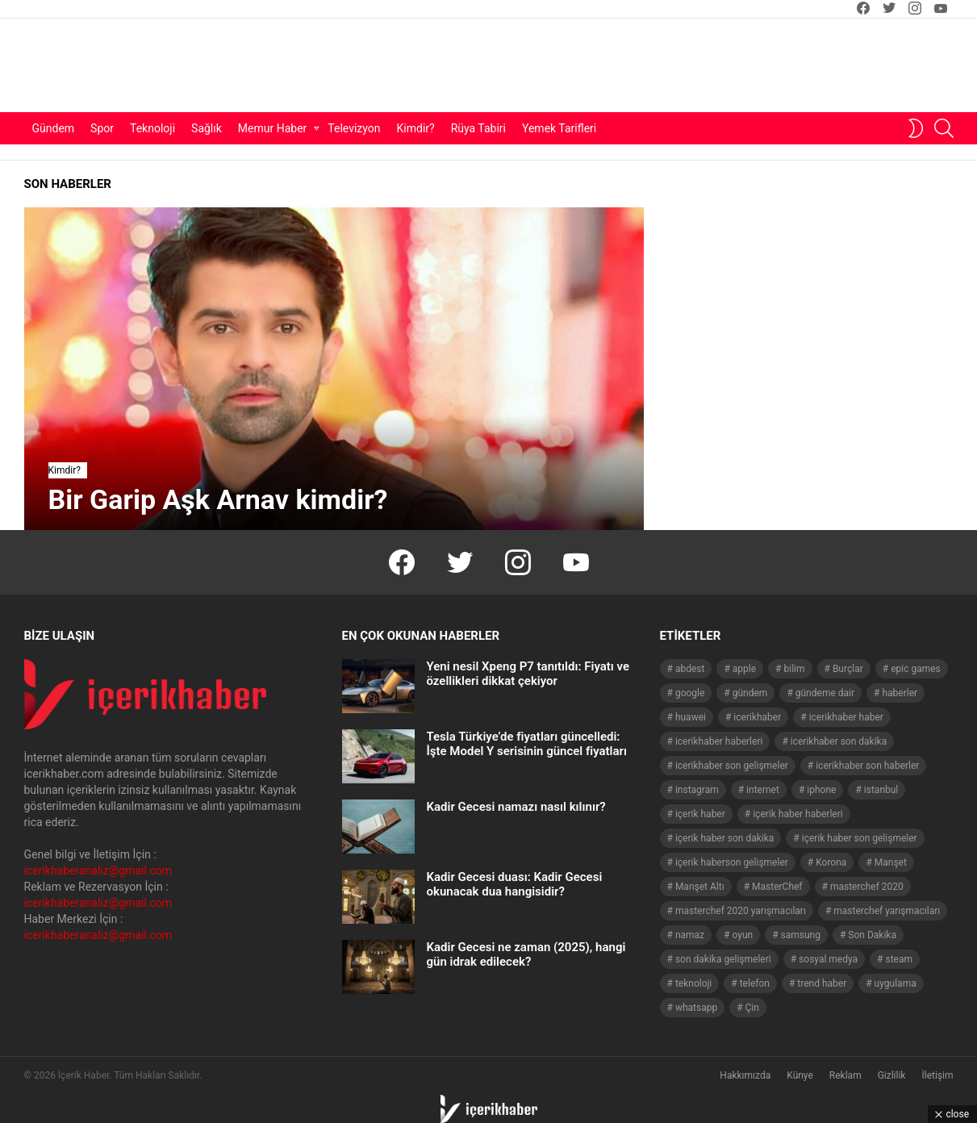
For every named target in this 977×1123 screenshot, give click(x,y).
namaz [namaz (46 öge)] (689, 935)
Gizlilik (892, 1075)
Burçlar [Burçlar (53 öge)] (848, 668)
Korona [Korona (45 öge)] (831, 862)
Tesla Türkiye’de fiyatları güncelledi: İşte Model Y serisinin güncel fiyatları (527, 743)
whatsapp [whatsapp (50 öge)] (696, 1007)
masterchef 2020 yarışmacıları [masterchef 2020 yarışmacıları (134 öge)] (740, 910)
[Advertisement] (630, 65)
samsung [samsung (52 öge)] (800, 935)
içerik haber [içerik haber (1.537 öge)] (700, 814)
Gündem (53, 128)
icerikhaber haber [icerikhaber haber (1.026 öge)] (846, 717)
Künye (800, 1075)
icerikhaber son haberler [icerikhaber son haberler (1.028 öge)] (867, 765)
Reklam (845, 1075)
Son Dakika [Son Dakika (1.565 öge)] (872, 935)
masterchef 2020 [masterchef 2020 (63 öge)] (867, 886)
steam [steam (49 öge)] (899, 959)
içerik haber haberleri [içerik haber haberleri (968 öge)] (797, 814)
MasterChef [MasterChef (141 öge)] (777, 886)
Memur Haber (272, 128)
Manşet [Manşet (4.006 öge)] (891, 862)
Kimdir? (416, 128)
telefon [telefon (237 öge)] (755, 983)
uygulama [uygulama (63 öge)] (895, 983)
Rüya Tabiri (478, 128)
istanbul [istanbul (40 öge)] (881, 789)
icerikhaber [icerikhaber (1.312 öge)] (757, 717)
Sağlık (206, 128)
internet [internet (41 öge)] (762, 789)
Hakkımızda (745, 1075)
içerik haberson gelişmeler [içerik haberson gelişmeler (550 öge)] (731, 862)
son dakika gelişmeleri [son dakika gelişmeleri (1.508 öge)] (723, 959)
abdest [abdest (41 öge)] (690, 668)
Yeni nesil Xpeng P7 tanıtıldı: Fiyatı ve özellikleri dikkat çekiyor (528, 673)
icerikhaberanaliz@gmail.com (98, 870)
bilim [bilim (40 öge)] (793, 668)
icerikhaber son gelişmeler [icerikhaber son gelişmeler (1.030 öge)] (731, 765)
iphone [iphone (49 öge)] (821, 789)
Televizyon (354, 128)
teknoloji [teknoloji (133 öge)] (693, 983)
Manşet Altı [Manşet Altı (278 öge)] (699, 886)
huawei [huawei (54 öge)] (690, 717)
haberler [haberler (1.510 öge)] (899, 693)
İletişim (937, 1075)
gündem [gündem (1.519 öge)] (750, 693)
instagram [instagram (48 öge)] (697, 789)
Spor (102, 128)
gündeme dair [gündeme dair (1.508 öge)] (824, 693)
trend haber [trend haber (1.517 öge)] (821, 983)
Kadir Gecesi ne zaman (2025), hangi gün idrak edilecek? (526, 954)
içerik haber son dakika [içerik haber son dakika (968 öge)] (724, 838)
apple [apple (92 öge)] (744, 668)
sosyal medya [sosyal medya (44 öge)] (828, 959)
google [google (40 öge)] (689, 693)
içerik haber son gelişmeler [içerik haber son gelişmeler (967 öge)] (859, 838)
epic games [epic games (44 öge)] (916, 668)
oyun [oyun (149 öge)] (742, 935)
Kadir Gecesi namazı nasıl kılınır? (516, 806)
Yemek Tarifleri (559, 128)
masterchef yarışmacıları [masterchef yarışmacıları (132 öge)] (886, 910)
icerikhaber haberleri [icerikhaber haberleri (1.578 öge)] (718, 741)
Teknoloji (152, 128)
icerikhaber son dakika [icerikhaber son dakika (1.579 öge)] (839, 741)
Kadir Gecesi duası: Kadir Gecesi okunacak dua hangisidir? (515, 884)
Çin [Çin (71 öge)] (752, 1007)
